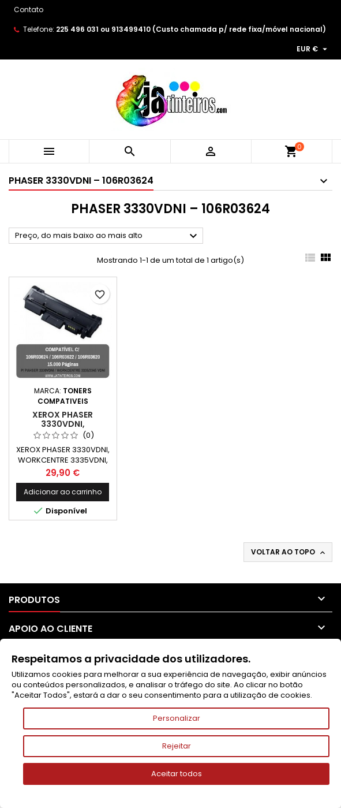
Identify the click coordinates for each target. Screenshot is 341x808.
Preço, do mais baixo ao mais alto (107, 236)
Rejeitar (176, 745)
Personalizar (176, 718)
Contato (28, 9)
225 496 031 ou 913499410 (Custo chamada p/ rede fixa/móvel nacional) (191, 29)
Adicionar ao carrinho (63, 492)
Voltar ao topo (289, 552)
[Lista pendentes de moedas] (313, 49)
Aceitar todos (176, 773)
